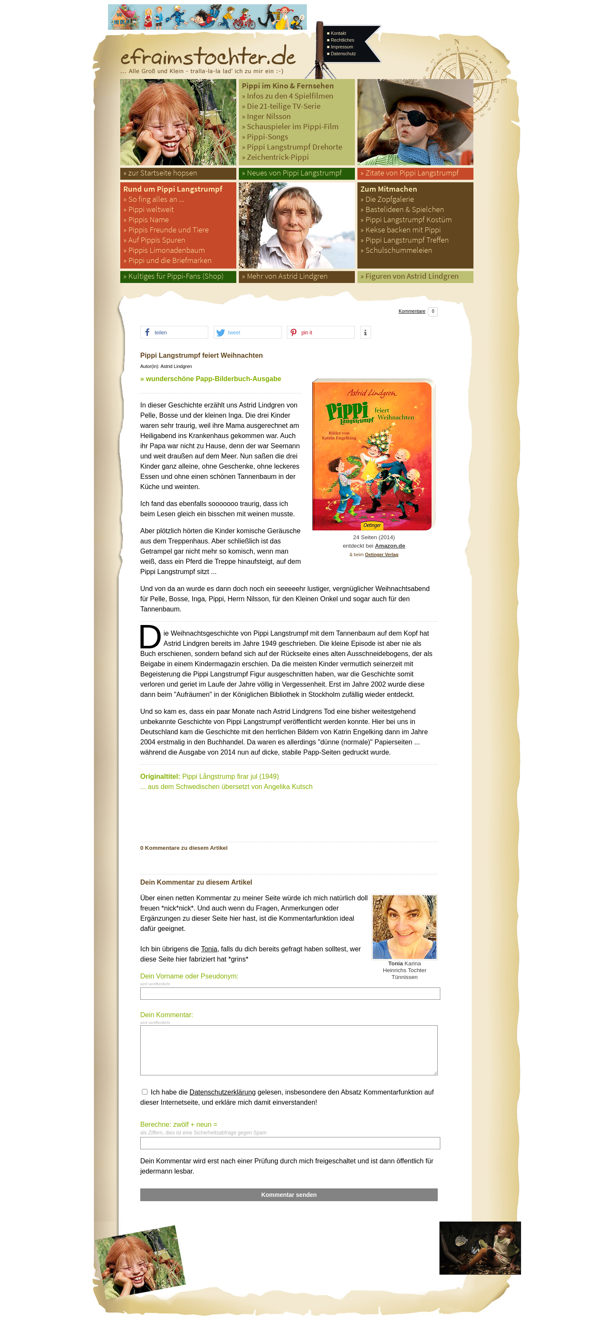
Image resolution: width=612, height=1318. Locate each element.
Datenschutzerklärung (223, 1092)
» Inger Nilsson (266, 116)
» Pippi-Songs (265, 136)
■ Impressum (340, 46)
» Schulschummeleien (396, 250)
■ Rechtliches (340, 39)
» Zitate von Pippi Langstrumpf (409, 173)
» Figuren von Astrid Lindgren (409, 276)
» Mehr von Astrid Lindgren (285, 276)
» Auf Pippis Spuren (154, 240)
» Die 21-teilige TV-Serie (281, 106)
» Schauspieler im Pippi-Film (290, 126)
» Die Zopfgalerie (387, 199)
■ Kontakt (336, 33)
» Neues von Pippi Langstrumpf (292, 173)
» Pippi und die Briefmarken (167, 260)
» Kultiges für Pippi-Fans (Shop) (173, 276)
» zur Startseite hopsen (160, 173)
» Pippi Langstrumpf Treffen (404, 240)
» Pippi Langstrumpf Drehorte (292, 147)
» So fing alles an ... (153, 199)
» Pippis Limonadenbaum (164, 250)
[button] (174, 332)
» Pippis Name (146, 219)
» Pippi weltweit (148, 209)
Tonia (209, 949)
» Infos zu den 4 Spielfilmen (287, 96)
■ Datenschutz (341, 53)
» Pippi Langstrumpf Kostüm (406, 219)
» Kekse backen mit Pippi (400, 230)
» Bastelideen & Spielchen (402, 209)
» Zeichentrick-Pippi (275, 157)
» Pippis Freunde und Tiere (166, 230)
